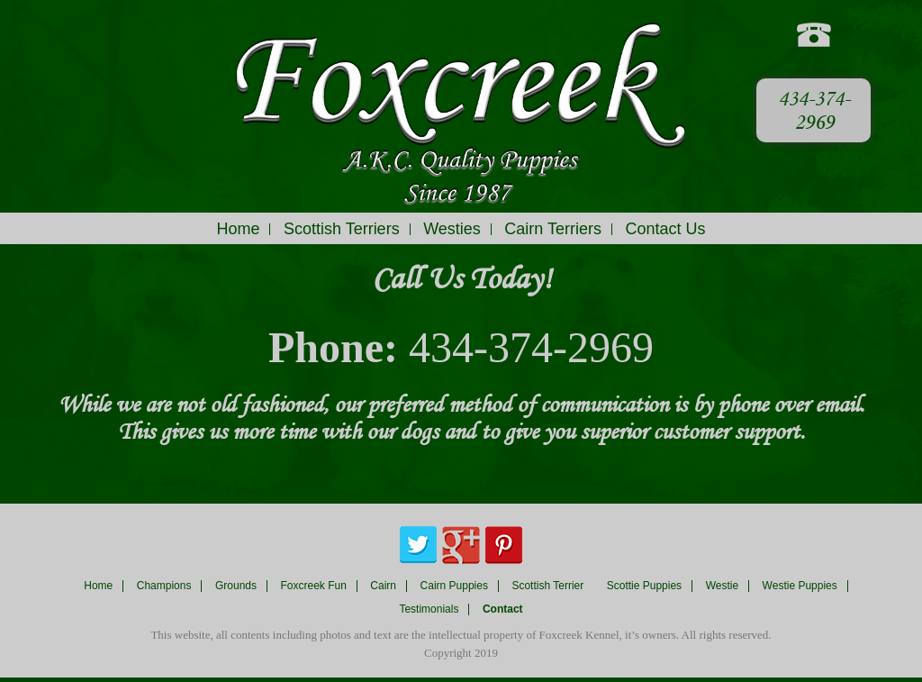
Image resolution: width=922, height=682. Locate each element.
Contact (503, 609)
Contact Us (666, 229)
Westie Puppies (800, 586)
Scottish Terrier (547, 586)
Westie (722, 586)
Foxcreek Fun (314, 586)
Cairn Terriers (552, 229)
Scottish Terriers (342, 229)
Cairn (383, 586)
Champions (164, 586)
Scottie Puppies (644, 586)
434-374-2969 (814, 111)
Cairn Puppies (454, 586)
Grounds (236, 586)
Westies (452, 229)
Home (237, 229)
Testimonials (428, 609)
